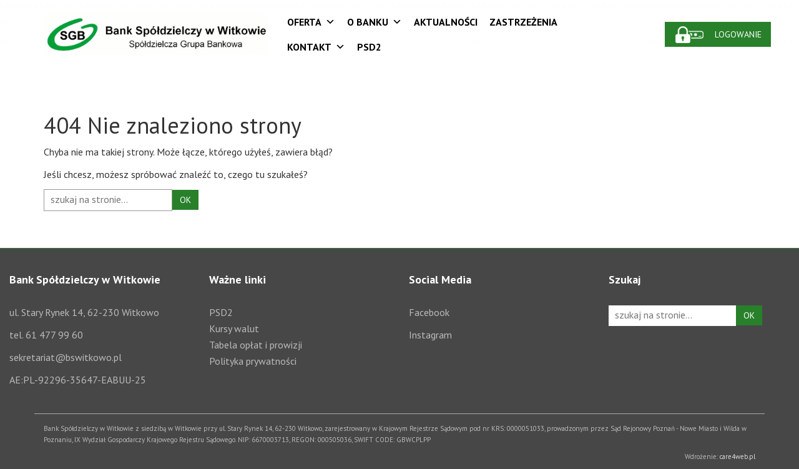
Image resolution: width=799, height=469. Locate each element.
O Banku (374, 21)
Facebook (429, 312)
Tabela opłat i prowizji (255, 344)
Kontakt (316, 46)
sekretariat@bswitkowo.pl (65, 357)
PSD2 (369, 47)
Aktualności (446, 22)
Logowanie (738, 34)
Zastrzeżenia (523, 22)
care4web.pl (737, 456)
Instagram (430, 334)
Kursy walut (234, 328)
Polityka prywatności (253, 361)
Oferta (311, 21)
